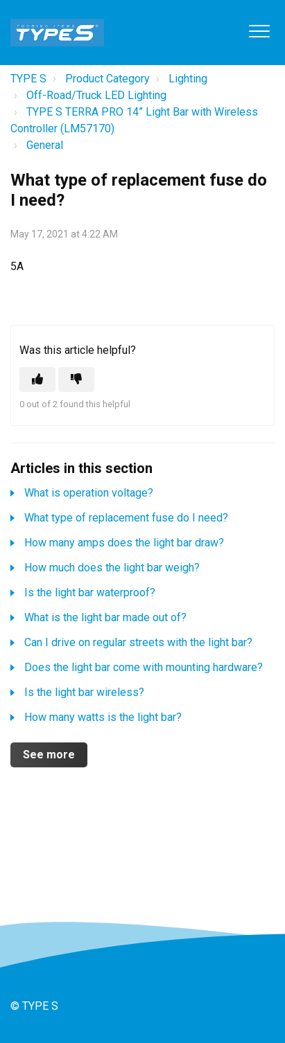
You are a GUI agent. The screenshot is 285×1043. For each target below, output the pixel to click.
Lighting (188, 78)
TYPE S (28, 78)
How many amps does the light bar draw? (124, 542)
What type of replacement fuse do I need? (126, 517)
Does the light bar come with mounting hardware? (143, 667)
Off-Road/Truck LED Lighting (96, 95)
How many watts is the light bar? (103, 717)
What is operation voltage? (88, 492)
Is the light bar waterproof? (89, 592)
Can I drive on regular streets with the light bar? (138, 642)
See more (49, 754)
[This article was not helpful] (76, 379)
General (44, 145)
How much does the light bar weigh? (112, 567)
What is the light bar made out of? (105, 617)
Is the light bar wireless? (84, 692)
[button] (259, 30)
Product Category (107, 78)
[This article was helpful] (37, 379)
